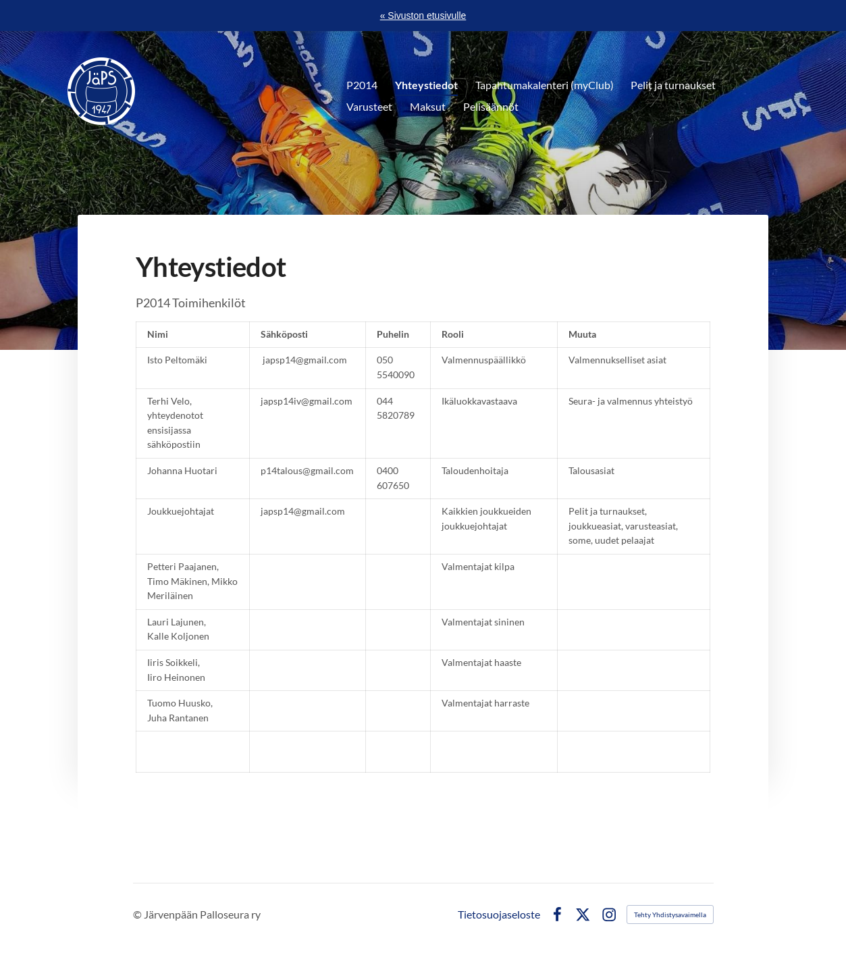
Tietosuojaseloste (499, 914)
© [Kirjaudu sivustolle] (138, 914)
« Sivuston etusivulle (423, 15)
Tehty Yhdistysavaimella (670, 914)
